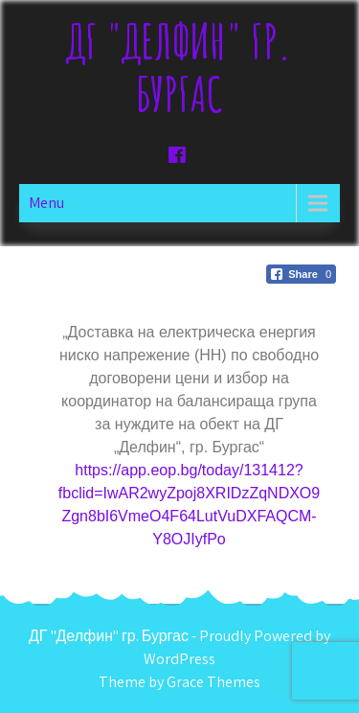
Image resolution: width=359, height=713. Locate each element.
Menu (46, 203)
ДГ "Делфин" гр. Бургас (179, 67)
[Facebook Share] (301, 274)
